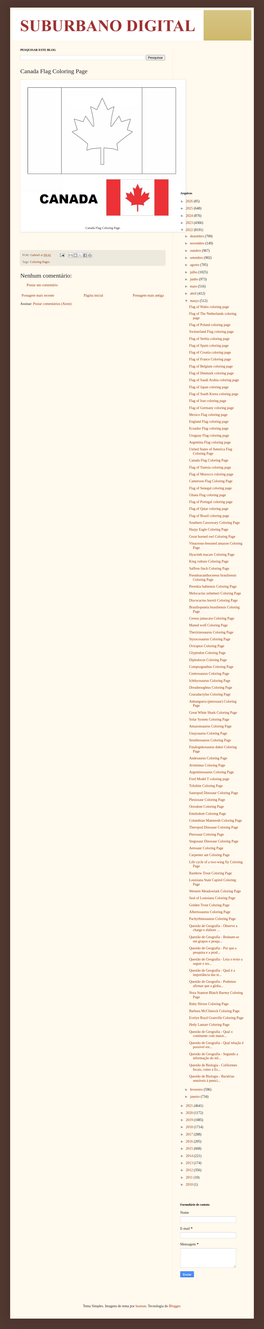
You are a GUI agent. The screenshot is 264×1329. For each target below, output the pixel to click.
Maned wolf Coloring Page (208, 625)
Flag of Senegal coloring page (210, 488)
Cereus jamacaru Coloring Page (211, 618)
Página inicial (93, 295)
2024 (190, 216)
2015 (190, 1148)
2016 (190, 1141)
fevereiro (197, 1089)
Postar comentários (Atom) (52, 304)
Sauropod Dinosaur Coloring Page (213, 793)
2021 (190, 1106)
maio (194, 286)
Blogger (174, 1306)
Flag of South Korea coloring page (213, 394)
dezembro (197, 236)
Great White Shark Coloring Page (213, 713)
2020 (190, 1113)
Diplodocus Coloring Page (208, 660)
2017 (190, 1134)
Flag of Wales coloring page (209, 307)
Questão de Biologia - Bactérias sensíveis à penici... (211, 1078)
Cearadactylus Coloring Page (209, 694)
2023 (190, 223)
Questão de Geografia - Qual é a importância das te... (212, 973)
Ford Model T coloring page (209, 779)
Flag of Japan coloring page (209, 387)
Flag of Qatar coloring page (208, 509)
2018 (190, 1127)
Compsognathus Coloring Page (211, 667)
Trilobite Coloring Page (206, 786)
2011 (190, 1177)
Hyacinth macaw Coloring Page (211, 554)
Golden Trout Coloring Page (209, 905)
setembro (197, 258)
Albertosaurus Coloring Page (209, 912)
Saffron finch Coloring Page (209, 568)
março (195, 301)
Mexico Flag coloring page (208, 415)
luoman (141, 1306)
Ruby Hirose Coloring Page (208, 1004)
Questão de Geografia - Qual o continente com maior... (211, 1034)
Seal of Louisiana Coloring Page (212, 898)
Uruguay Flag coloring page (209, 435)
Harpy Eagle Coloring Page (208, 529)
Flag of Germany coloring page (211, 408)
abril (193, 293)
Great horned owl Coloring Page (212, 536)
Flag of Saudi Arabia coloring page (214, 380)
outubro (196, 251)
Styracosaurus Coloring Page (209, 639)
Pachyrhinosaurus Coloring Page (212, 919)
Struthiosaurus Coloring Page (210, 740)
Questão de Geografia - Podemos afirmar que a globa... (212, 984)
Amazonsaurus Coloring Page (210, 726)
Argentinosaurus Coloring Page (211, 772)
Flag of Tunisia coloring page (210, 467)
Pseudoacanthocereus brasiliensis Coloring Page (212, 577)
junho (194, 279)
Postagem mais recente (38, 295)
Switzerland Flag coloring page (211, 332)
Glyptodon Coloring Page (207, 653)
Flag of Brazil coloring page (209, 516)
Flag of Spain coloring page (209, 346)
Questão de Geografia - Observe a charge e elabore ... (213, 928)
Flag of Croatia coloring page (210, 352)
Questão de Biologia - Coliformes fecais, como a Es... (213, 1067)
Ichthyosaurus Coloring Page (209, 681)
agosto (195, 265)
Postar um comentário (42, 285)
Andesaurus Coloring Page (208, 758)
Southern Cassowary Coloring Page (214, 523)
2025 (190, 208)
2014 (190, 1156)
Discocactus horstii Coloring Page (213, 600)
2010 (190, 1184)
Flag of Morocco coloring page (211, 474)
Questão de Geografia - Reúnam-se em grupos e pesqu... (214, 939)
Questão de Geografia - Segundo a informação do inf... (213, 1056)
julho (194, 272)
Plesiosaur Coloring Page (207, 800)
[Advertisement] (212, 79)
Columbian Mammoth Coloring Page (215, 820)
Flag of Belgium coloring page (211, 366)
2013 (190, 1163)
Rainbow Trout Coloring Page (210, 873)
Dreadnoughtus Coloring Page (210, 687)
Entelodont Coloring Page (207, 814)
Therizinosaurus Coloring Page (211, 632)
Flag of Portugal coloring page (211, 502)
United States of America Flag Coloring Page (210, 451)
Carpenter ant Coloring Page (209, 855)
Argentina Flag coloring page (210, 442)
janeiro (195, 1097)
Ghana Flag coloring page (207, 495)
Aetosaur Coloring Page (206, 848)
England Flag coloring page (208, 421)
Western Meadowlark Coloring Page (215, 891)
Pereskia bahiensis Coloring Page (213, 586)
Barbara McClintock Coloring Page (214, 1011)
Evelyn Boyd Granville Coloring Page (216, 1018)
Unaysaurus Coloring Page (208, 733)
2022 (190, 230)
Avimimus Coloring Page (207, 765)
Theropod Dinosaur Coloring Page (213, 827)
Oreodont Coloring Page (206, 806)
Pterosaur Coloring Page (206, 834)
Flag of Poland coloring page (209, 325)
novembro (197, 243)
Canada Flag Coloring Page (208, 460)
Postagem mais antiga (148, 295)
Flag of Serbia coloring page (209, 339)
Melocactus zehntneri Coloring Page (215, 593)
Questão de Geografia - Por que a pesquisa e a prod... (213, 950)
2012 (190, 1170)
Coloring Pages (40, 262)
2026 (190, 201)
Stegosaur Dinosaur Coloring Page (213, 841)
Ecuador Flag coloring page (208, 428)
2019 (190, 1120)
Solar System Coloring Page (209, 719)
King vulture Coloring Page (208, 561)
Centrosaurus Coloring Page (209, 674)
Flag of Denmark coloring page (211, 373)
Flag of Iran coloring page (207, 401)
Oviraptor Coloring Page (206, 646)
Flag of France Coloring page (210, 359)
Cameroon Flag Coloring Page (211, 481)
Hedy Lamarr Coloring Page (209, 1025)
